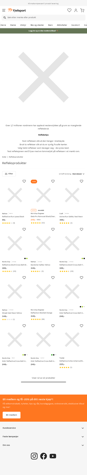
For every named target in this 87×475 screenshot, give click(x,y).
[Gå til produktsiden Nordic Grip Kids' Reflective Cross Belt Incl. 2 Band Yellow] (15, 339)
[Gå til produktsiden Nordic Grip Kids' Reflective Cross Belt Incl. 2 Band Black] (72, 291)
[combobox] (43, 18)
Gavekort (75, 25)
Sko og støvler (37, 25)
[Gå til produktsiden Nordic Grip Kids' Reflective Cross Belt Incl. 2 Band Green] (43, 339)
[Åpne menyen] (4, 10)
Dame (13, 25)
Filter (9, 174)
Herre (3, 25)
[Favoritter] (69, 10)
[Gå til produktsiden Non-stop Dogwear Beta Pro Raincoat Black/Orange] (43, 195)
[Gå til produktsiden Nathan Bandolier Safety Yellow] (43, 243)
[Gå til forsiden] (17, 10)
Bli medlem (11, 415)
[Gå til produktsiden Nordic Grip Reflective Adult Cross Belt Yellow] (72, 243)
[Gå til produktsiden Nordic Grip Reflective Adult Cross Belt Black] (15, 243)
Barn (50, 25)
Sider (4, 157)
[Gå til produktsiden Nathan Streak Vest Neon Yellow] (15, 291)
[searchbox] (46, 17)
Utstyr (23, 25)
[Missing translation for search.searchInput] (4, 18)
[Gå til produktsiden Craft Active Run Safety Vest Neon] (72, 195)
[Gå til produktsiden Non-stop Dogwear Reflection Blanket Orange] (43, 291)
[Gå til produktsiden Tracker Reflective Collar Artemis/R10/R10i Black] (72, 339)
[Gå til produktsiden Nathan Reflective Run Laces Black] (15, 195)
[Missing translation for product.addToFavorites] (24, 181)
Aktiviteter (62, 25)
